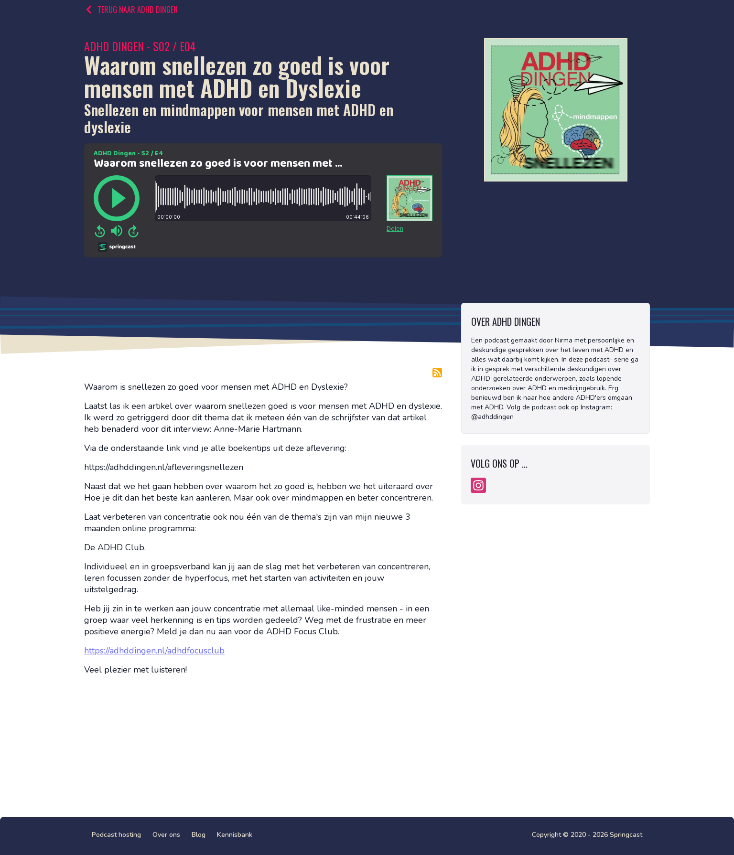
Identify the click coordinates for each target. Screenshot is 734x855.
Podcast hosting (116, 834)
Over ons (166, 834)
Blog (198, 834)
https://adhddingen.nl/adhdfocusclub (154, 650)
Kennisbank (234, 834)
